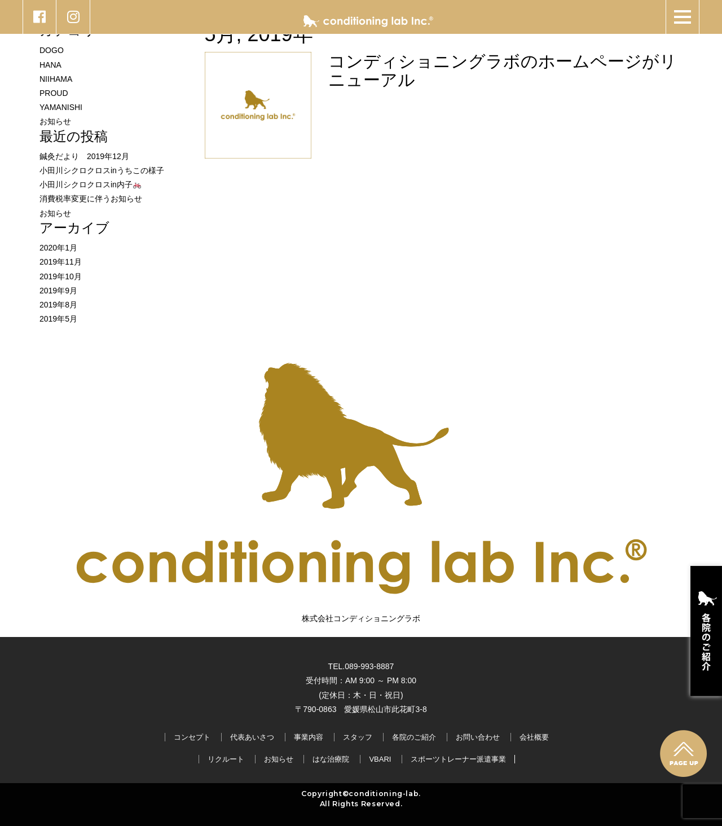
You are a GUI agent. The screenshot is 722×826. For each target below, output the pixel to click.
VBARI (380, 759)
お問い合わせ (478, 737)
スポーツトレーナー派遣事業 (458, 759)
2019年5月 (58, 318)
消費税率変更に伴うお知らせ (90, 198)
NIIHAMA (55, 79)
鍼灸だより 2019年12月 (84, 156)
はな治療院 (330, 759)
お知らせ (55, 121)
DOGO (51, 50)
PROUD (53, 93)
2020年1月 (58, 247)
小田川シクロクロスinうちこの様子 (101, 170)
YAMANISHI (60, 107)
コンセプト (192, 737)
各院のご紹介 (414, 737)
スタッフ (357, 737)
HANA (50, 64)
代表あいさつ (252, 737)
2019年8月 (58, 304)
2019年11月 (60, 261)
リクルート (226, 759)
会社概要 (534, 737)
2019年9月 (58, 290)
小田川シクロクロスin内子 (90, 184)
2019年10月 (60, 276)
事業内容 (308, 737)
